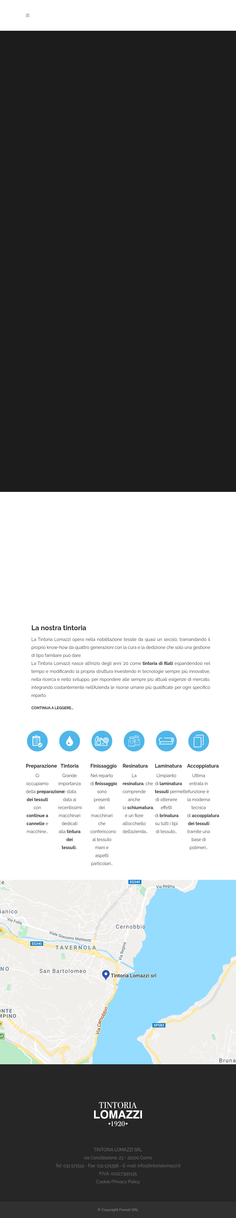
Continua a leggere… (52, 708)
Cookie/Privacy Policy (118, 1181)
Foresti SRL (129, 1210)
